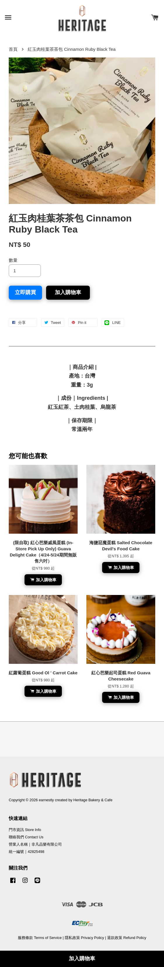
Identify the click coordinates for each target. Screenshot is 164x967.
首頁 (13, 49)
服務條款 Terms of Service (40, 937)
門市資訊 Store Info (25, 830)
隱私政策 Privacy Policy (84, 937)
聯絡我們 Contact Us (26, 837)
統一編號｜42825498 (26, 851)
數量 (13, 260)
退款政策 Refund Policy (126, 937)
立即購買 (25, 292)
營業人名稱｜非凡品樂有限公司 (35, 844)
